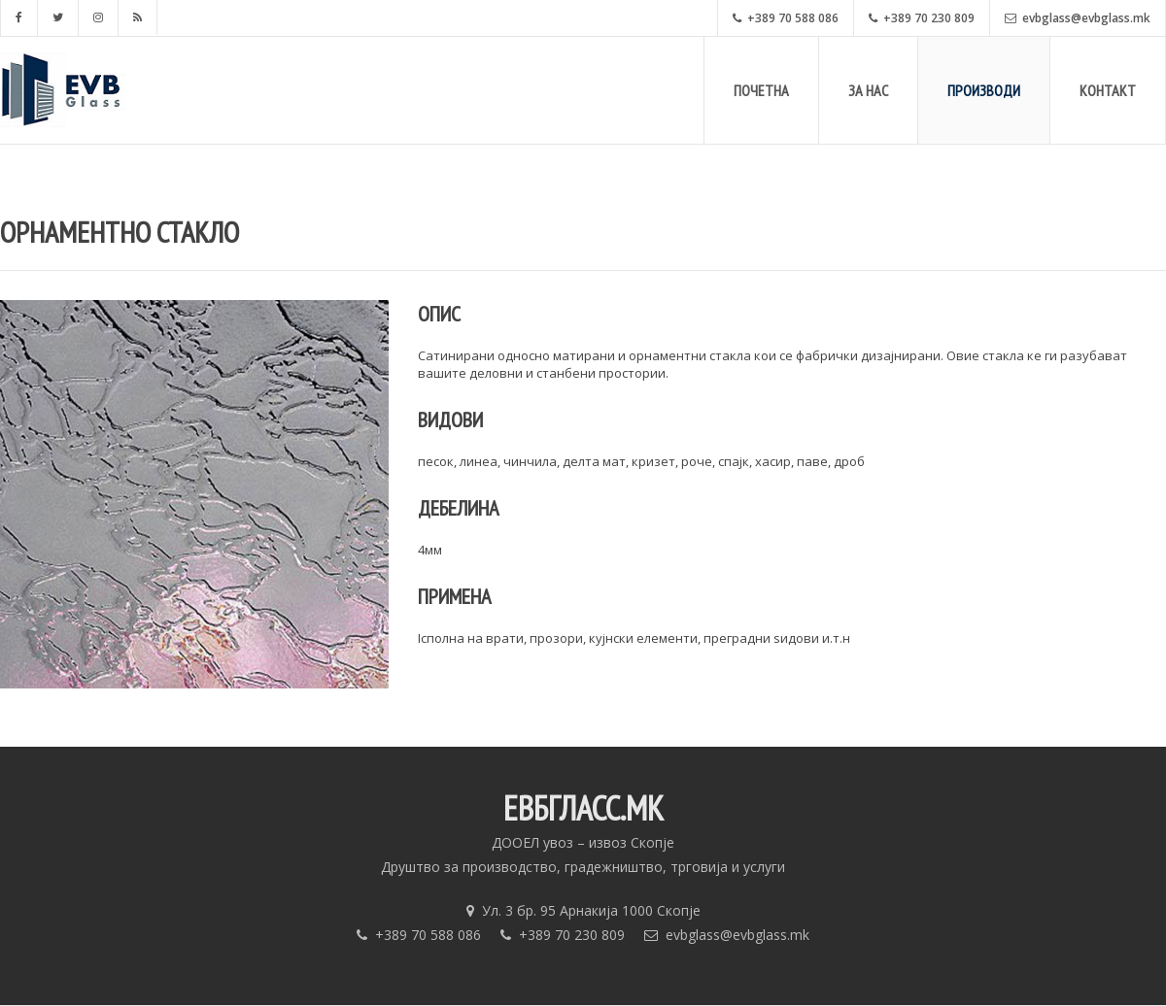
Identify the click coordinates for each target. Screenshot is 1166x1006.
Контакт (1108, 90)
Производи (983, 90)
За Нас (868, 90)
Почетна (761, 90)
